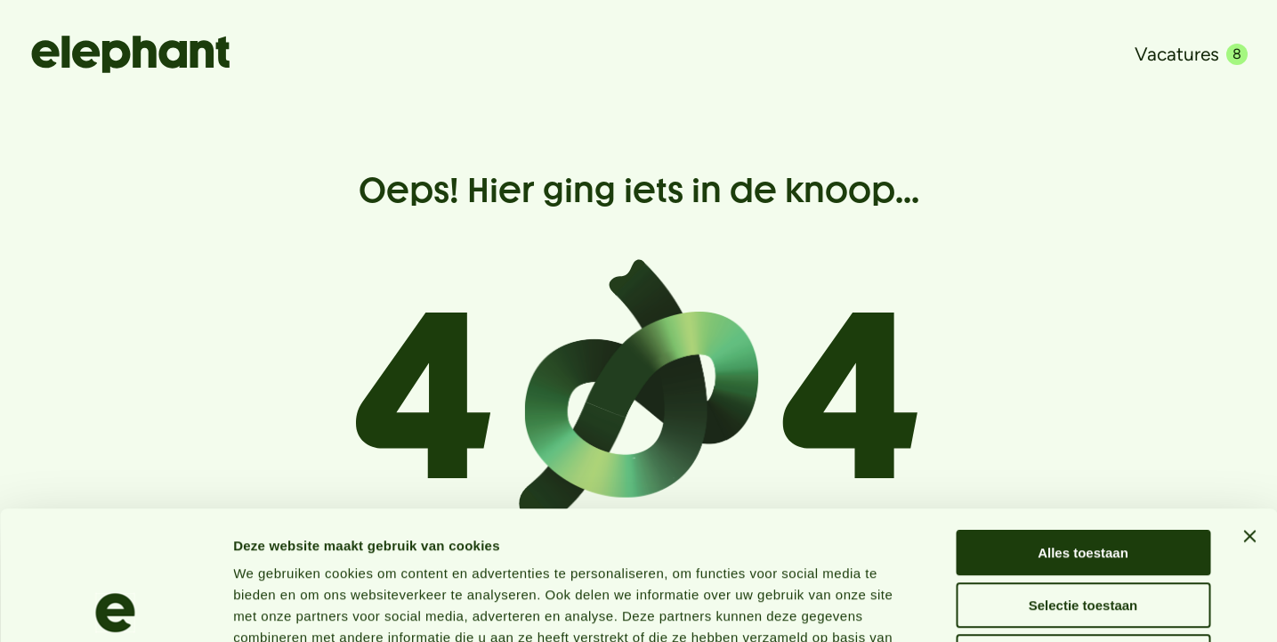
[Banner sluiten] (1249, 408)
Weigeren (1082, 528)
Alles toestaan (1083, 424)
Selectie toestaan (1083, 476)
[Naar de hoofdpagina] (130, 54)
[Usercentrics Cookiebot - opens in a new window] (115, 607)
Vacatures (1191, 54)
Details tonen (961, 606)
